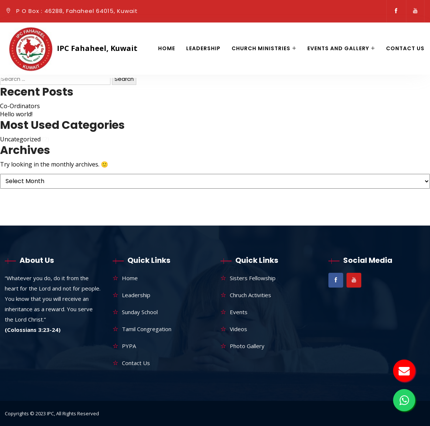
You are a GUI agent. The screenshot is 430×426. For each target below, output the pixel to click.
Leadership (203, 48)
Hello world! (16, 114)
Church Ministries (261, 48)
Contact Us (405, 48)
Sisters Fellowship (253, 278)
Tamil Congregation (146, 329)
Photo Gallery (247, 346)
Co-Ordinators (20, 106)
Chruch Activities (250, 295)
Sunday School (140, 312)
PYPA (129, 346)
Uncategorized (20, 139)
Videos (238, 329)
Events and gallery (338, 48)
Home (166, 48)
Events (239, 312)
